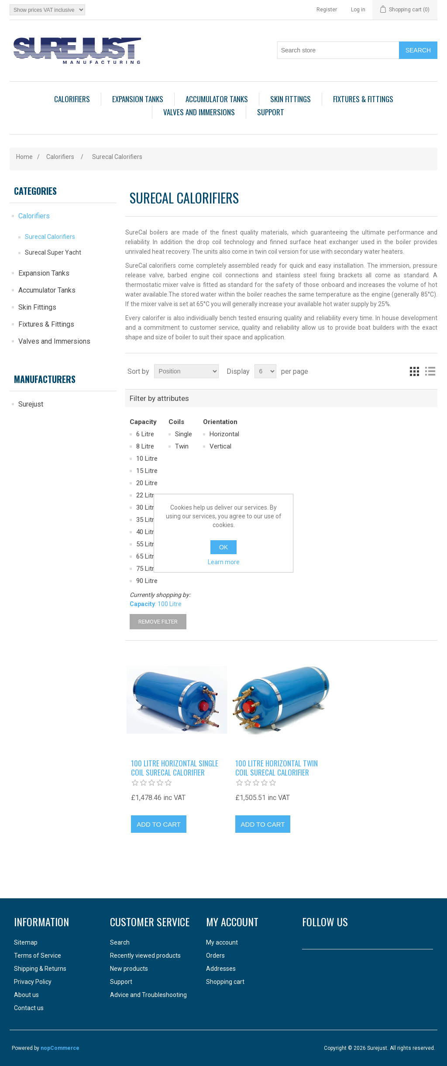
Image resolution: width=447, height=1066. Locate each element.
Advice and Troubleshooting (148, 994)
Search (120, 942)
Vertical (220, 446)
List (430, 371)
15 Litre (147, 471)
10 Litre (147, 458)
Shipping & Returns (40, 968)
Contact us (29, 1007)
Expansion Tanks (137, 98)
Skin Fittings (290, 98)
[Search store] (338, 50)
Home (24, 156)
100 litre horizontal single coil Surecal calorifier (174, 768)
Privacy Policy (33, 981)
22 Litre (147, 495)
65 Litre (147, 556)
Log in (358, 10)
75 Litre (147, 569)
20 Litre (147, 483)
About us (26, 994)
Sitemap (26, 942)
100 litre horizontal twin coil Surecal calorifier (276, 768)
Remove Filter (158, 621)
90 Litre (147, 581)
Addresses (221, 968)
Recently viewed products (145, 955)
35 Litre (147, 520)
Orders (215, 955)
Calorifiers (72, 98)
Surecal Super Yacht (53, 252)
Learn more (224, 562)
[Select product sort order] (186, 371)
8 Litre (145, 446)
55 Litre (147, 544)
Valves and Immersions (199, 112)
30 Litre (147, 507)
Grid (414, 371)
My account (222, 942)
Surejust (30, 404)
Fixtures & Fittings (363, 98)
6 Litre (145, 434)
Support (270, 112)
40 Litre (147, 532)
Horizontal (224, 434)
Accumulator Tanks (217, 98)
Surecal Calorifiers (50, 236)
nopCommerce (60, 1048)
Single (183, 434)
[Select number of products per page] (265, 371)
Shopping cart (225, 981)
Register (326, 10)
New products (129, 968)
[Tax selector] (47, 9)
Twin (182, 446)
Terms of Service (37, 955)
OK (223, 547)
